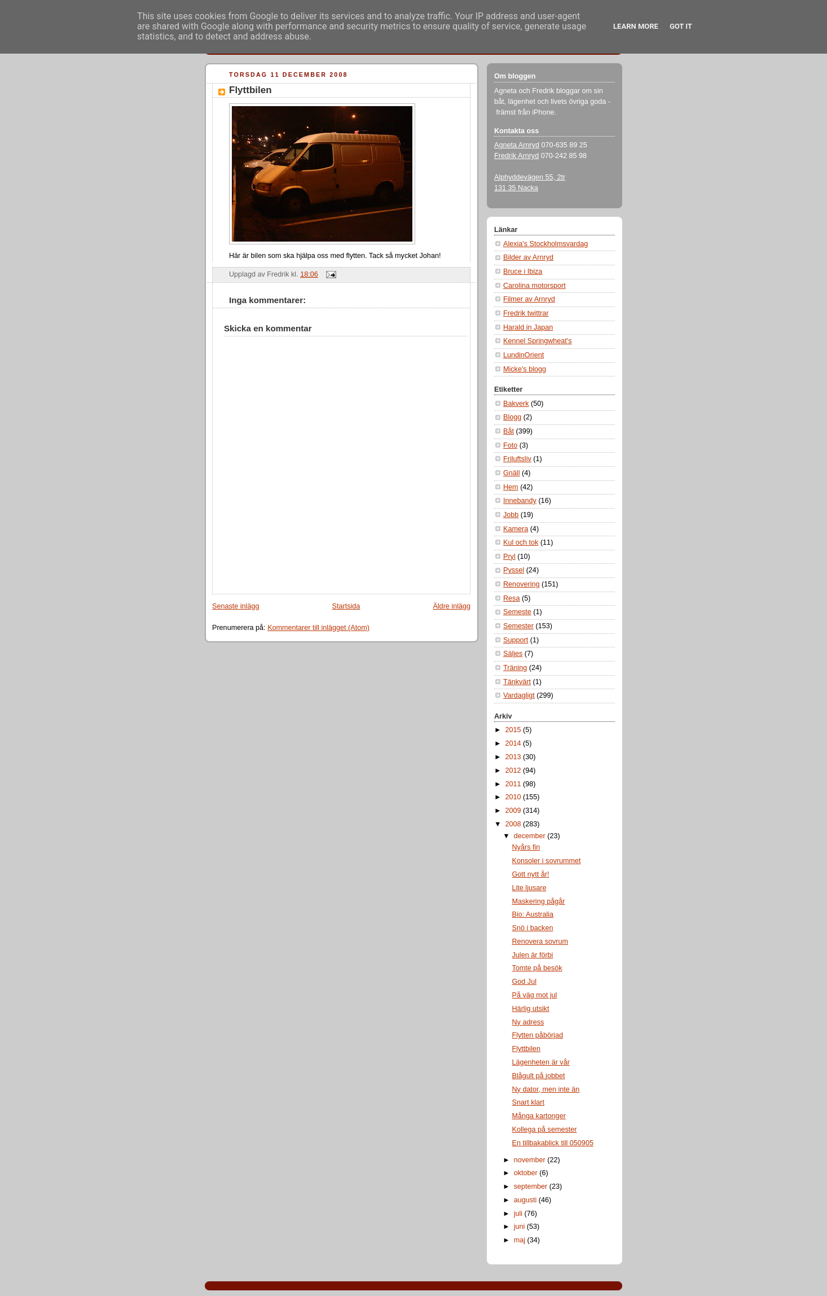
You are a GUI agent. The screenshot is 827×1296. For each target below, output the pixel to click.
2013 (514, 757)
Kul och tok (520, 542)
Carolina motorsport (534, 286)
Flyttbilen (250, 90)
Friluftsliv (517, 459)
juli (519, 1214)
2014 (514, 743)
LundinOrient (523, 355)
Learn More (635, 26)
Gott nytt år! (530, 874)
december (531, 836)
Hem (510, 487)
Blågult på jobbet (538, 1076)
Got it (681, 26)
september (531, 1186)
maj (520, 1240)
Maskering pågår (538, 901)
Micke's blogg (524, 369)
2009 (514, 811)
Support (515, 640)
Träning (515, 668)
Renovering (521, 584)
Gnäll (511, 473)
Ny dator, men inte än (546, 1089)
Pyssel (513, 570)
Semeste (517, 612)
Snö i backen (532, 928)
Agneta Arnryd (516, 145)
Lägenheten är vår (541, 1062)
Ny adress (528, 1022)
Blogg (512, 417)
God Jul (524, 982)
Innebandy (519, 501)
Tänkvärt (517, 682)
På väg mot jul (534, 995)
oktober (527, 1173)
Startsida (346, 606)
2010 (514, 797)
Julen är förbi (532, 955)
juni (520, 1227)
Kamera (515, 529)
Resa (511, 598)
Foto (510, 445)
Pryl (509, 557)
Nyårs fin (526, 847)
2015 (514, 730)
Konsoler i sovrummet (546, 861)
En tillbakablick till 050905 (552, 1143)
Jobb (510, 515)
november (531, 1160)
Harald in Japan (528, 327)
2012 (514, 770)
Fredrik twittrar (526, 313)
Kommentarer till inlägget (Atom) (318, 628)
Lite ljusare (529, 888)
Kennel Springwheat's (537, 341)
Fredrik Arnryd (516, 156)
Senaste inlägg (235, 606)
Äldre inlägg (451, 606)
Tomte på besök (537, 968)
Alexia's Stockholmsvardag (545, 244)
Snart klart (528, 1102)
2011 (514, 784)
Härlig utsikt (530, 1009)
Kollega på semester (544, 1129)
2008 (514, 824)
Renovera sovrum (540, 941)
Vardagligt (519, 695)
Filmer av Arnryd (529, 299)
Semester (518, 626)
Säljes (512, 654)
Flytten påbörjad (537, 1035)
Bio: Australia (533, 914)
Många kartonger (539, 1116)
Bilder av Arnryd (528, 257)
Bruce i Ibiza (522, 271)
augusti (526, 1200)
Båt (508, 431)
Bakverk (516, 404)
